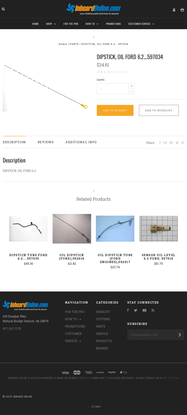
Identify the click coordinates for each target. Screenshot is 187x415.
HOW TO (73, 319)
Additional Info (81, 142)
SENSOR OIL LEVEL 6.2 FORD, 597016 (158, 256)
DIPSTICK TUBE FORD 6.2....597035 (28, 256)
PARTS (100, 326)
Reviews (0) (122, 72)
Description (14, 142)
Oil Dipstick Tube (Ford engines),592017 (115, 258)
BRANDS (102, 348)
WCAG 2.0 (85, 377)
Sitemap (96, 406)
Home (35, 24)
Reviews (46, 142)
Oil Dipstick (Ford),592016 (72, 256)
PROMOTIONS (75, 326)
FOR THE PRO (75, 312)
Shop (51, 24)
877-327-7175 (12, 329)
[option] (46, 82)
